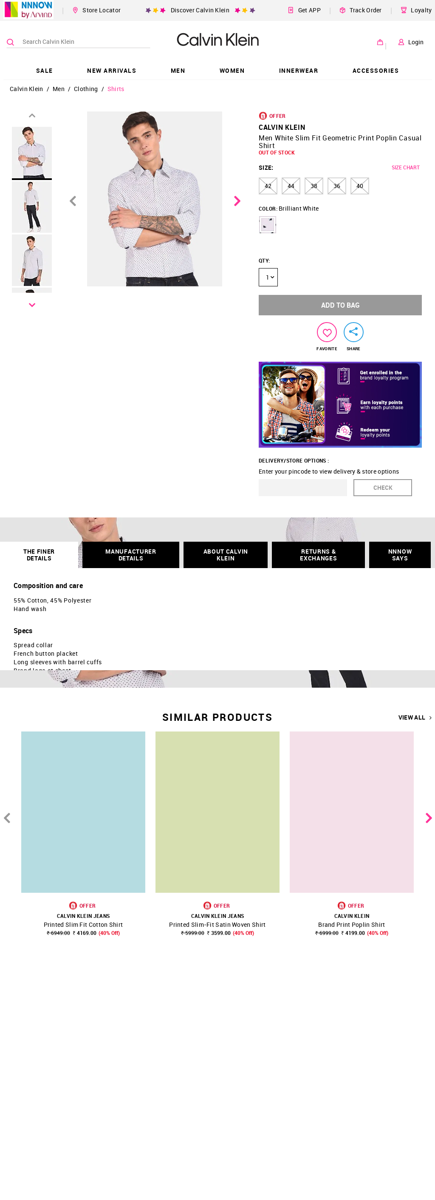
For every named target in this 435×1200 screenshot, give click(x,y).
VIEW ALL (415, 717)
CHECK (383, 487)
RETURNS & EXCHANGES (318, 554)
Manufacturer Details (130, 554)
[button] (267, 224)
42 (268, 186)
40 (359, 186)
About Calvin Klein (225, 554)
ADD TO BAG (340, 305)
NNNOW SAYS (400, 554)
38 (314, 186)
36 (336, 186)
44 (291, 186)
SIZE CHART (406, 167)
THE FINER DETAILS (39, 554)
